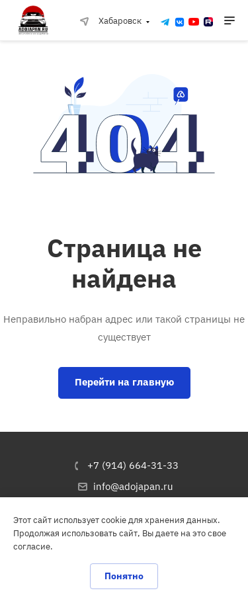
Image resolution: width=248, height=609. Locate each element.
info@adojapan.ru (133, 486)
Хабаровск (111, 20)
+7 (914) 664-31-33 (133, 465)
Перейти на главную (124, 382)
